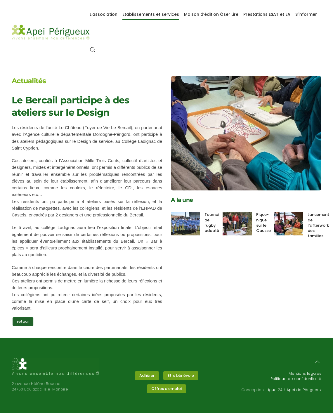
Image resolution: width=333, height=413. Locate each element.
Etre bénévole (181, 375)
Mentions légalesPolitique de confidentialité (295, 376)
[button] (93, 49)
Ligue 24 (274, 390)
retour (25, 321)
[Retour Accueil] (51, 32)
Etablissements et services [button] (150, 14)
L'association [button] (103, 14)
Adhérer (147, 375)
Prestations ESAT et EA (266, 14)
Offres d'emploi (166, 388)
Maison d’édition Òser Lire (211, 14)
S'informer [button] (306, 14)
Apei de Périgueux (304, 390)
